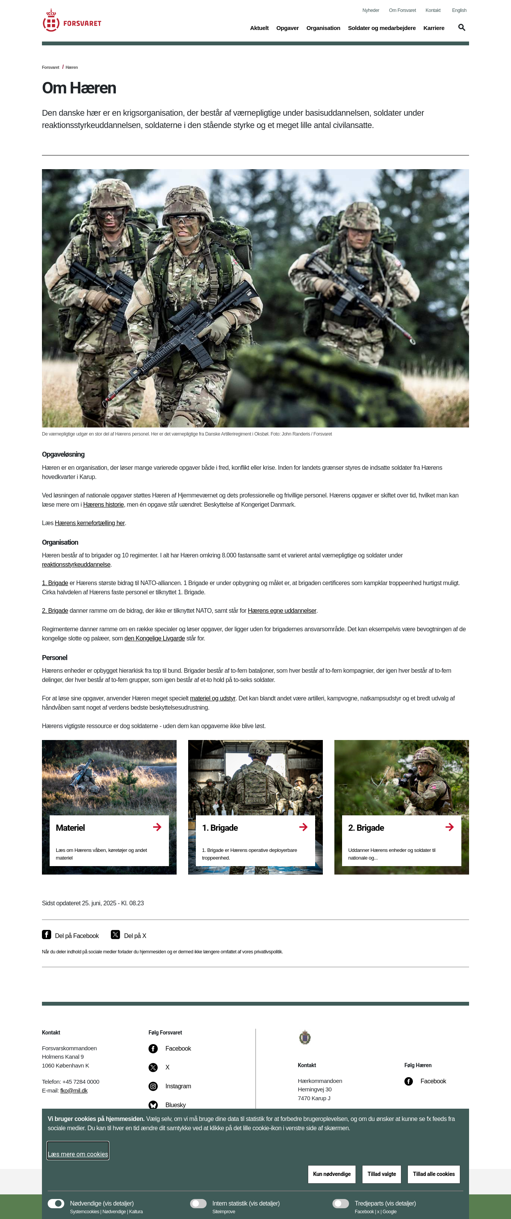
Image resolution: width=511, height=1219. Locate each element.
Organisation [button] (323, 27)
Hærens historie (103, 504)
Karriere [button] (433, 27)
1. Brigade (55, 583)
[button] (460, 31)
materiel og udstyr (212, 698)
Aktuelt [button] (259, 27)
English (459, 10)
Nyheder (370, 10)
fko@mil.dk (74, 1090)
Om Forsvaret (402, 10)
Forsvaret (50, 67)
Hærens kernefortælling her (90, 523)
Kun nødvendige (332, 1174)
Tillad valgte (381, 1174)
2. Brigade (55, 610)
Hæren (71, 67)
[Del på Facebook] (70, 936)
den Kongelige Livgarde (154, 638)
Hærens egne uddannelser (282, 610)
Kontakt (433, 10)
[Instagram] (175, 1090)
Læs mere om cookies (78, 1154)
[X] (167, 1071)
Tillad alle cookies (434, 1174)
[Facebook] (175, 1052)
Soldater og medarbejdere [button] (382, 27)
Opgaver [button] (287, 27)
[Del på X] (128, 936)
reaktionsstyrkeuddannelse (76, 564)
